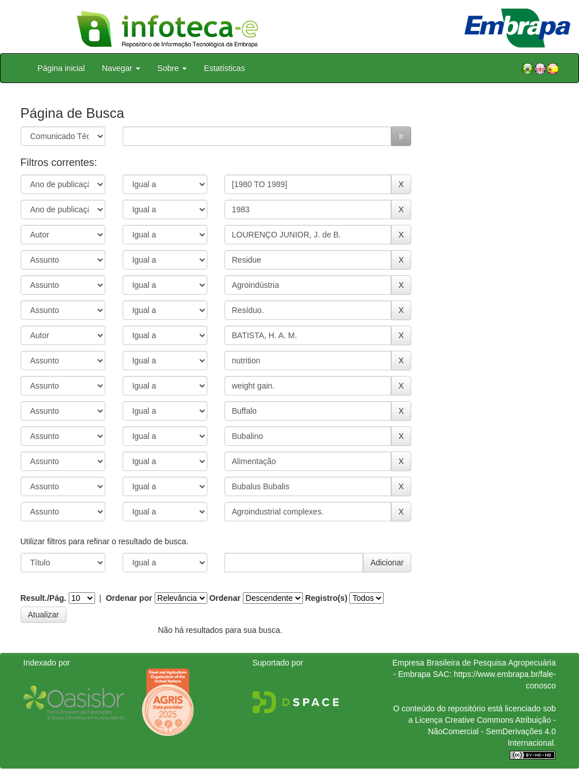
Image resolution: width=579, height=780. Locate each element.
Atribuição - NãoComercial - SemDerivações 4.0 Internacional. (492, 731)
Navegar (121, 68)
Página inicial (61, 68)
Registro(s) (326, 598)
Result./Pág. (43, 598)
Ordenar (224, 598)
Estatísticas (224, 68)
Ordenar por (129, 598)
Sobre (172, 68)
